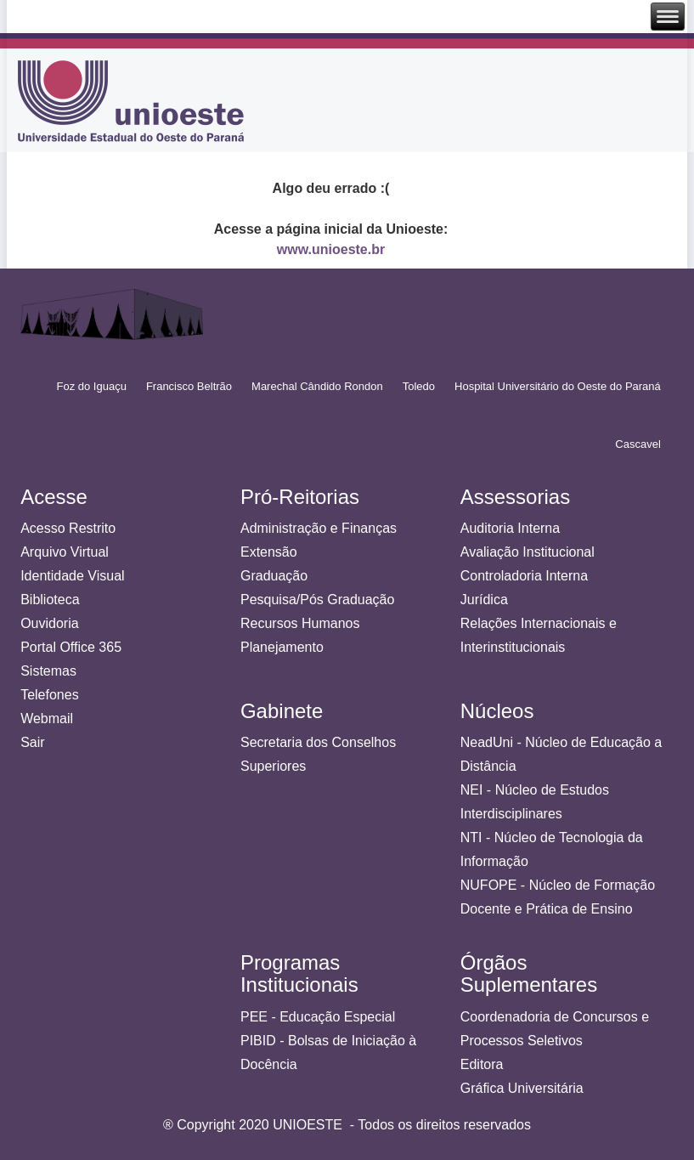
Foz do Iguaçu (92, 386)
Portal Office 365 (70, 647)
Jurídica (484, 599)
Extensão (268, 552)
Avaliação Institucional (527, 552)
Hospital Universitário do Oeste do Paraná (557, 386)
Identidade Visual (72, 576)
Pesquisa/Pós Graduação (317, 599)
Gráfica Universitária (522, 1088)
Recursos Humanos (300, 623)
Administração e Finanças (318, 528)
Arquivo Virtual (64, 552)
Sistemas (48, 671)
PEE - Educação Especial (317, 1017)
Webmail (46, 718)
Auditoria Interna (510, 528)
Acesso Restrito (68, 528)
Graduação (274, 576)
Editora (482, 1064)
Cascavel (637, 444)
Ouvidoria (49, 623)
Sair (32, 742)
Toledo (419, 386)
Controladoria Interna (524, 576)
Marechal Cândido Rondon (317, 386)
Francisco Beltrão (189, 386)
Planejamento (282, 647)
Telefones (49, 695)
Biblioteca (49, 599)
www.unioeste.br (331, 249)
